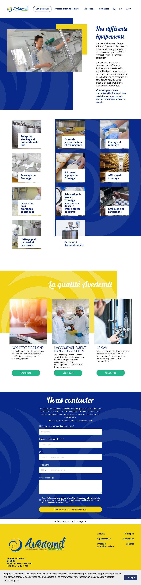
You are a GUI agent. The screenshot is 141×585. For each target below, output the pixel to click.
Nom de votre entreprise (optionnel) (56, 410)
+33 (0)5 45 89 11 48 (17, 548)
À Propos (89, 9)
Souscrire (53, 562)
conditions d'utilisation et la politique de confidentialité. (75, 482)
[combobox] (130, 9)
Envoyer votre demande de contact (70, 493)
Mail (41, 436)
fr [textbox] (130, 8)
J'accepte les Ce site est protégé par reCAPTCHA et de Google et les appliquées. (71, 484)
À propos (129, 516)
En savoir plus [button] (11, 580)
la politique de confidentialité (81, 484)
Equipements (42, 9)
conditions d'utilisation (56, 486)
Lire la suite (26, 357)
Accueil (101, 516)
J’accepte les (26, 569)
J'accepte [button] (130, 577)
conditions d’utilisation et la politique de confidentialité (26, 569)
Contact (130, 526)
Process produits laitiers (67, 9)
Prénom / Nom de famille (51, 423)
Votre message (46, 461)
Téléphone (44, 448)
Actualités (104, 9)
